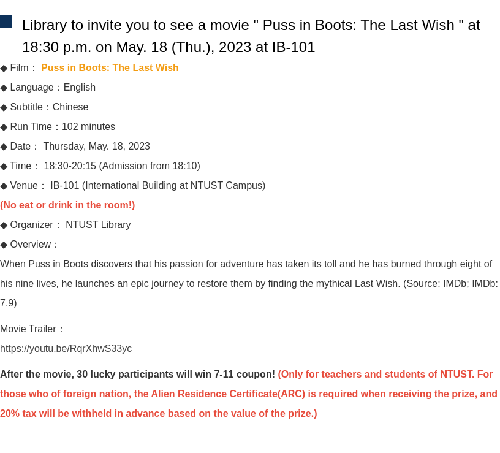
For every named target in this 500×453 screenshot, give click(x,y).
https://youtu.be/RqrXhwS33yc (66, 348)
